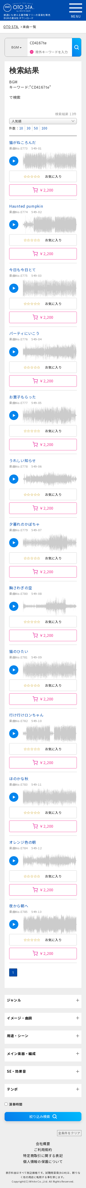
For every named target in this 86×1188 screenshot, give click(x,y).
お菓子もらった (22, 397)
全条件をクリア (69, 1133)
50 (36, 128)
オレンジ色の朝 (22, 842)
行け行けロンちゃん (26, 715)
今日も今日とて (22, 269)
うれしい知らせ (22, 460)
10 (21, 128)
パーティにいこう (24, 333)
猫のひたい (18, 651)
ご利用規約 (43, 1149)
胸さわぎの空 (20, 587)
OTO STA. (11, 26)
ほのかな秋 (18, 778)
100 (44, 128)
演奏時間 (13, 1104)
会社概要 (43, 1143)
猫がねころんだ (22, 142)
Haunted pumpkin (26, 206)
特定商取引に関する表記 (43, 1155)
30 (29, 128)
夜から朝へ (18, 906)
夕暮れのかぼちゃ (24, 524)
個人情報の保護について (43, 1161)
